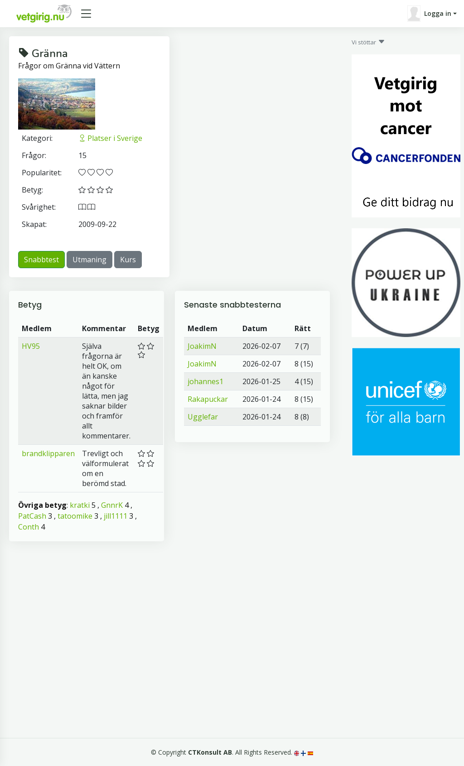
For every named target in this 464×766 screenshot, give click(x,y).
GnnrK (112, 505)
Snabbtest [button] (41, 260)
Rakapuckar (208, 399)
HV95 (31, 346)
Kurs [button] (128, 260)
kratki (80, 505)
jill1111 (115, 516)
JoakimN (202, 346)
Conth (28, 527)
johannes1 (205, 381)
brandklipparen (48, 453)
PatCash (32, 516)
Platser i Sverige (110, 138)
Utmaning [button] (89, 260)
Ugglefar (203, 417)
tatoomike (75, 516)
